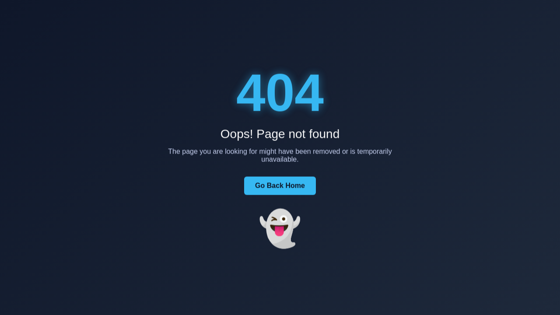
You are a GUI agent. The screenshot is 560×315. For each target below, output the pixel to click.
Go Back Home (280, 185)
